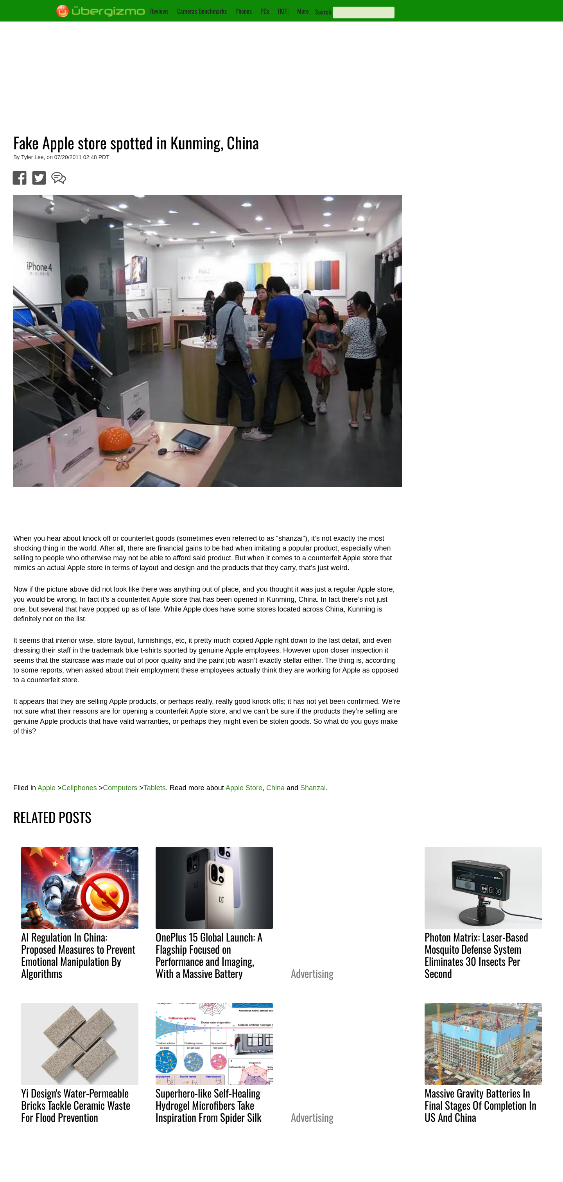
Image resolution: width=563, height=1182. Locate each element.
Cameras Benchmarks (202, 11)
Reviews (159, 11)
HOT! (283, 11)
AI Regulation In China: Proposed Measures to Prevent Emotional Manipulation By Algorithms (78, 955)
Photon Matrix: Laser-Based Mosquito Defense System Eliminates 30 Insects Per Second (476, 955)
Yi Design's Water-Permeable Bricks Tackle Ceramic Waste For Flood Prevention (75, 1105)
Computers (120, 788)
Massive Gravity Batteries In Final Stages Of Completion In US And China (480, 1105)
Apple (47, 788)
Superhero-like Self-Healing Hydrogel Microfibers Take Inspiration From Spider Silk (209, 1105)
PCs (264, 11)
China (275, 788)
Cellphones (79, 788)
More (303, 11)
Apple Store (244, 788)
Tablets (154, 788)
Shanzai (313, 788)
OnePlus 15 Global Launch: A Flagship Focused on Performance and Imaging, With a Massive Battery (209, 955)
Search (323, 11)
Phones (243, 11)
